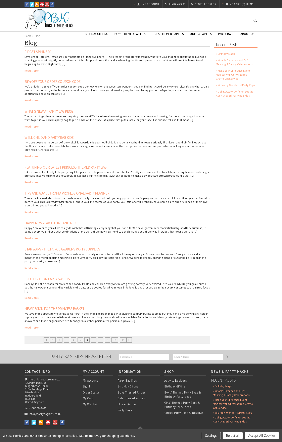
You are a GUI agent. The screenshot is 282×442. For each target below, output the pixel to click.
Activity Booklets (175, 380)
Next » (129, 340)
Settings (211, 435)
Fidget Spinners (38, 51)
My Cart (88, 398)
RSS (37, 4)
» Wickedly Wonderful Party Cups (235, 85)
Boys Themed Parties (130, 34)
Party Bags (226, 34)
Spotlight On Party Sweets (47, 278)
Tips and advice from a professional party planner (67, 193)
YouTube (47, 4)
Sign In (87, 386)
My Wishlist (90, 404)
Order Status (91, 392)
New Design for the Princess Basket (54, 308)
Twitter (32, 4)
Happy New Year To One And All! (50, 222)
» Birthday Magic (225, 54)
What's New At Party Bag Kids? (49, 111)
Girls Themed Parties (168, 34)
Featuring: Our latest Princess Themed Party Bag (65, 167)
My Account (90, 380)
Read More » (32, 70)
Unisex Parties (201, 34)
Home (28, 36)
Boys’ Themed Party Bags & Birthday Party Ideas (182, 394)
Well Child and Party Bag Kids (49, 137)
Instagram (52, 4)
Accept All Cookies (262, 435)
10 (114, 340)
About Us (247, 34)
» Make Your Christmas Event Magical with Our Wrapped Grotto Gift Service (233, 74)
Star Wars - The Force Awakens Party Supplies (62, 249)
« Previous (46, 340)
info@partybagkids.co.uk (43, 414)
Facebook (27, 4)
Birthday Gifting (95, 34)
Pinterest (42, 4)
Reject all (232, 435)
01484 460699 (35, 408)
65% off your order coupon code (52, 81)
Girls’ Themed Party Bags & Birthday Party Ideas (182, 405)
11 (123, 340)
